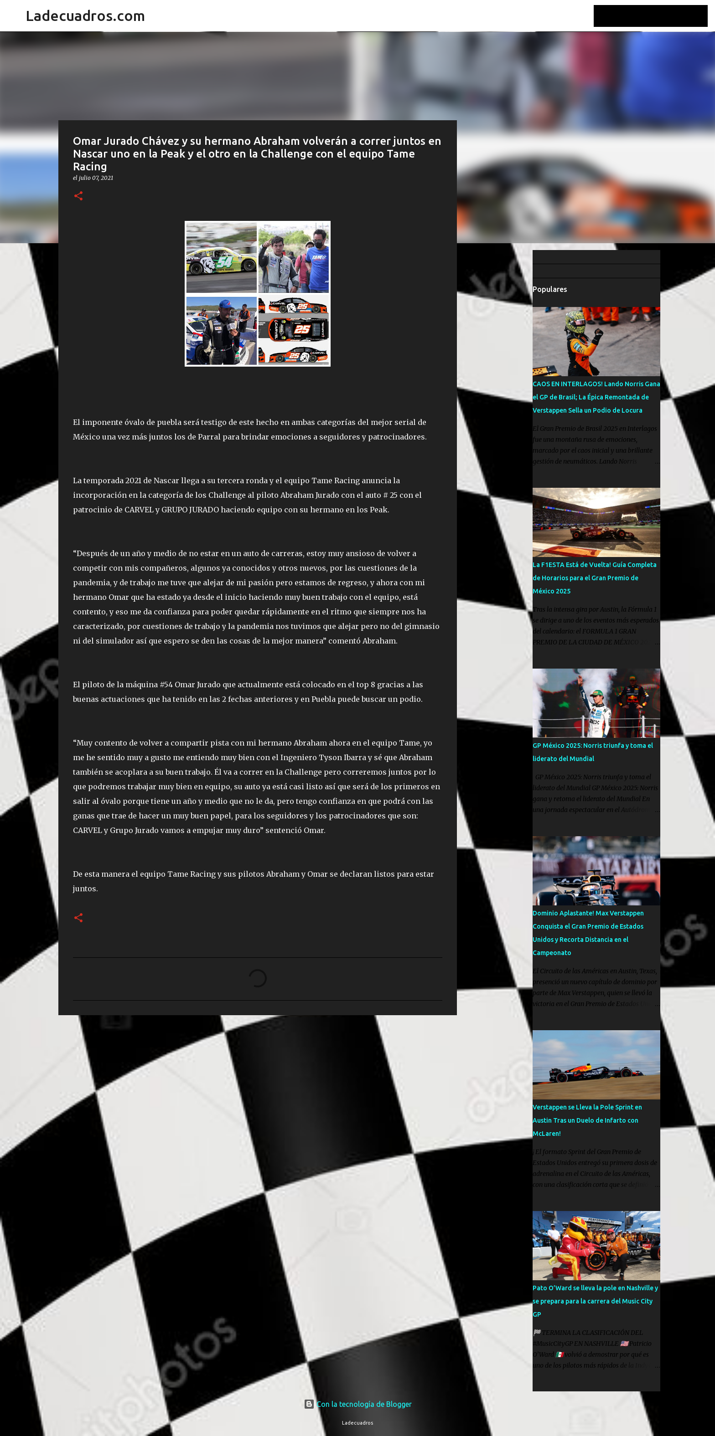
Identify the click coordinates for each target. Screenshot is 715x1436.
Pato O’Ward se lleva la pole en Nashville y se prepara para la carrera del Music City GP (595, 1301)
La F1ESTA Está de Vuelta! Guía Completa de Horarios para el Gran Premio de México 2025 (595, 578)
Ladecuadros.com (85, 15)
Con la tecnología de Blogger (358, 1404)
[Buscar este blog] (660, 16)
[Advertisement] (503, 393)
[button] (78, 196)
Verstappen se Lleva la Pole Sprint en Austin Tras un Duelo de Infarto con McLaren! (587, 1120)
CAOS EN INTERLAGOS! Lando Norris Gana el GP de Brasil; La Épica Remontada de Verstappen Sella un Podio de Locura (596, 397)
